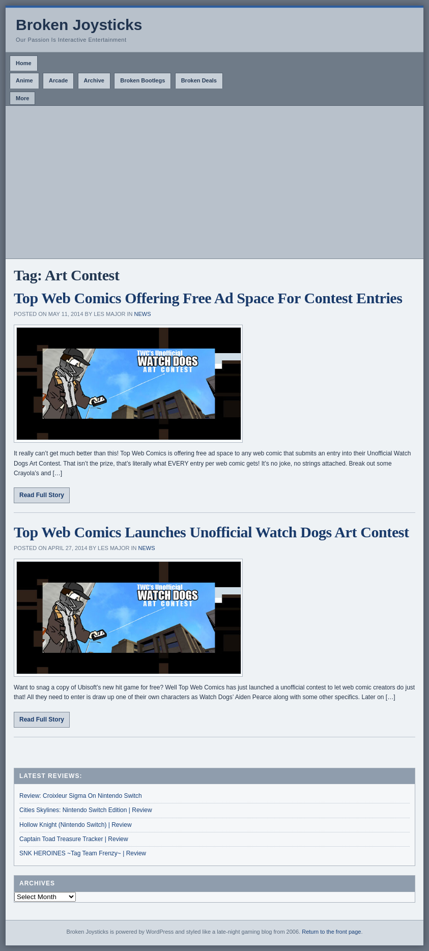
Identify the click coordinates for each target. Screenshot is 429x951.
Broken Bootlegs (142, 80)
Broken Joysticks (79, 24)
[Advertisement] (214, 182)
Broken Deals (199, 80)
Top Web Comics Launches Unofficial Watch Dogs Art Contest (211, 532)
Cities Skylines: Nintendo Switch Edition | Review (85, 810)
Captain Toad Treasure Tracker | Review (73, 839)
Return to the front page (331, 932)
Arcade (58, 80)
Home (24, 63)
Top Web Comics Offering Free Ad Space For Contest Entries (208, 298)
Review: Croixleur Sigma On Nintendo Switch (80, 795)
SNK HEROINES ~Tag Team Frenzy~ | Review (82, 853)
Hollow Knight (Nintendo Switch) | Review (75, 824)
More (22, 98)
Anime (24, 80)
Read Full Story (41, 495)
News (142, 314)
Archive (94, 80)
